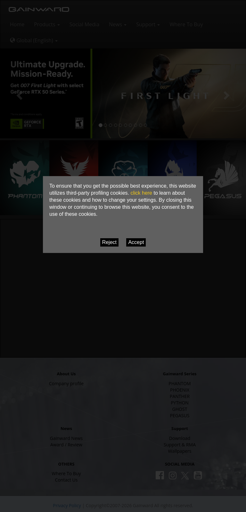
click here (141, 193)
